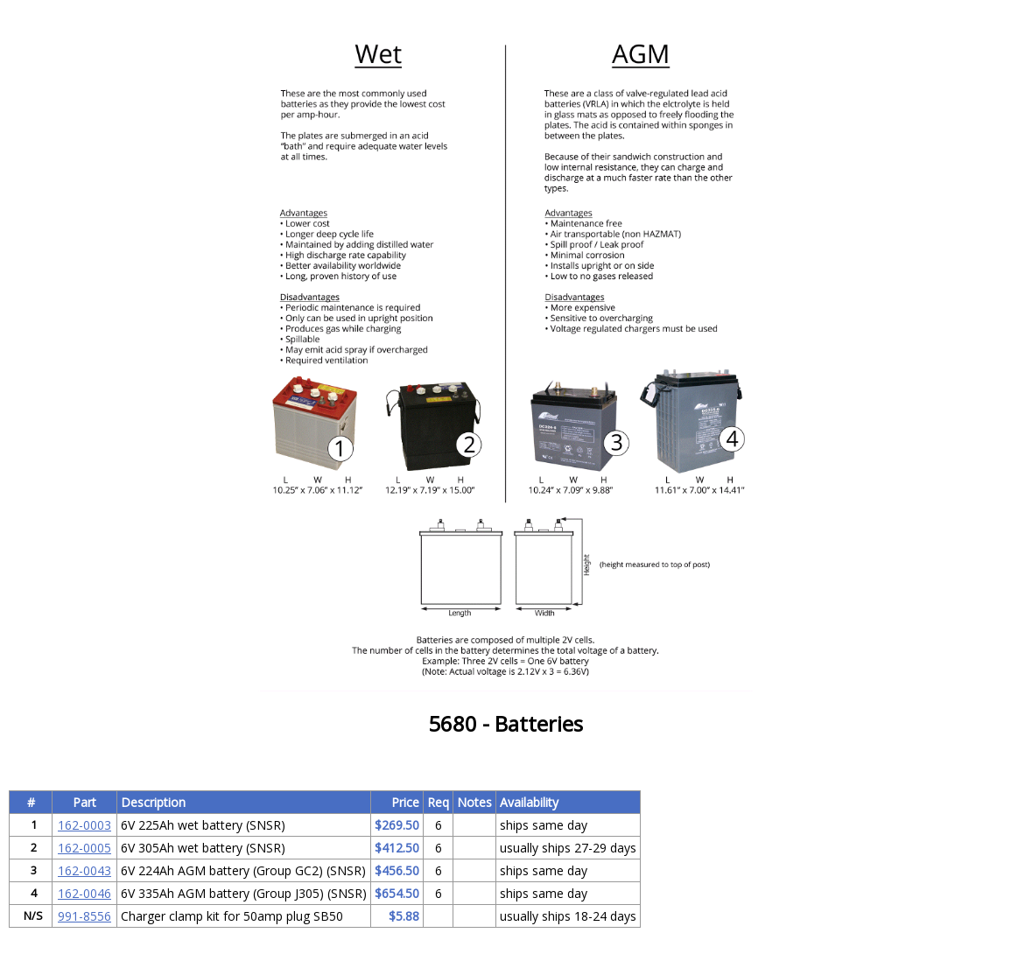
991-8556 (84, 916)
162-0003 (84, 825)
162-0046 (84, 893)
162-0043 (84, 870)
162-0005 (84, 847)
